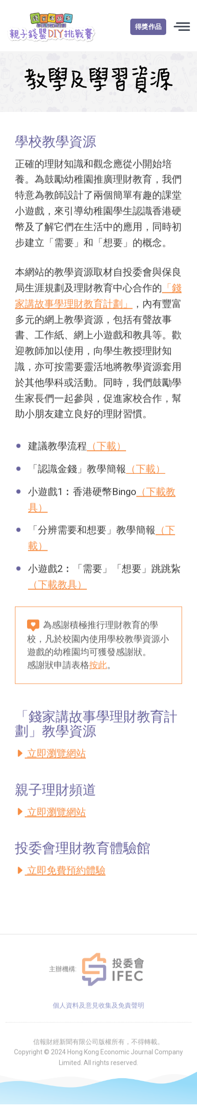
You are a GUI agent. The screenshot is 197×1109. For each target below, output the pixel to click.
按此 (98, 668)
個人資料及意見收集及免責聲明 (98, 1018)
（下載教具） (57, 587)
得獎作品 (148, 26)
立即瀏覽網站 (50, 756)
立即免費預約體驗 (60, 873)
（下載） (106, 449)
